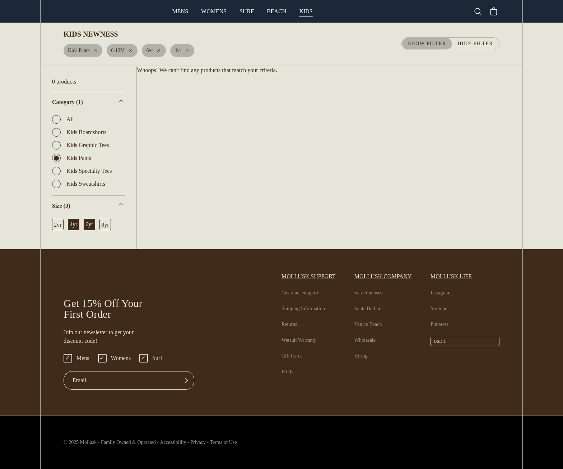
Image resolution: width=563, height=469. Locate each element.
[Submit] (186, 380)
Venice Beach (371, 324)
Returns (290, 324)
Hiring (361, 356)
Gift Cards (293, 356)
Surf (276, 11)
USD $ (440, 341)
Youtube (440, 309)
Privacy (211, 442)
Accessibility (180, 442)
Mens (210, 11)
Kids (334, 11)
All (62, 119)
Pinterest (441, 324)
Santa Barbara (371, 309)
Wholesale (367, 340)
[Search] (481, 11)
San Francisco (371, 293)
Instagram (442, 293)
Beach (305, 11)
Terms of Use (239, 442)
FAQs (287, 372)
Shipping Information (305, 309)
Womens (243, 11)
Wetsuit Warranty (302, 340)
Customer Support (303, 293)
